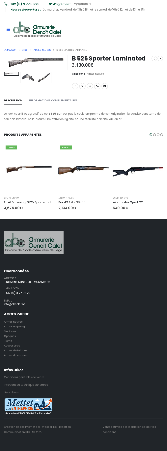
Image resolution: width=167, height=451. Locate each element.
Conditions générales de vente (24, 377)
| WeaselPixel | (50, 427)
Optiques (10, 336)
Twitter (82, 86)
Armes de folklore (15, 350)
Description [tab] (13, 100)
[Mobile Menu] (8, 29)
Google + (97, 86)
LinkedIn (90, 86)
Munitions (10, 331)
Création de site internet (19, 427)
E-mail (104, 86)
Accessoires (12, 346)
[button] (151, 134)
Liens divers (11, 392)
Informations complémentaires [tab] (53, 100)
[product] (29, 169)
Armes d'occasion (16, 355)
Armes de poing (14, 326)
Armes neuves (95, 73)
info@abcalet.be (14, 304)
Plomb (8, 341)
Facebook (75, 86)
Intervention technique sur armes (26, 385)
